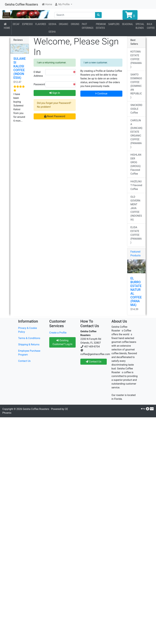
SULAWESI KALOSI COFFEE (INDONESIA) (19, 68)
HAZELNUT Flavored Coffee (136, 185)
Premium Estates (101, 26)
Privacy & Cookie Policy (27, 330)
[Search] (74, 15)
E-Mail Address (38, 74)
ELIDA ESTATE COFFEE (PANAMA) (136, 235)
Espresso (27, 24)
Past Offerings (87, 26)
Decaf (16, 24)
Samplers (114, 24)
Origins (75, 24)
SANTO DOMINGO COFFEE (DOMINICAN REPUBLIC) (136, 86)
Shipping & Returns (28, 344)
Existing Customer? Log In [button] (62, 342)
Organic (63, 24)
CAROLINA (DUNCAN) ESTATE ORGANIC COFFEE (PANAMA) (136, 133)
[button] (63, 4)
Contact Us (24, 360)
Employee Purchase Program (29, 352)
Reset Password (54, 116)
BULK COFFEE (151, 26)
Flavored (40, 24)
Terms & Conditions (29, 338)
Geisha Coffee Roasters (21, 4)
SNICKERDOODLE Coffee (136, 109)
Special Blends (140, 26)
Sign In (54, 92)
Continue (101, 93)
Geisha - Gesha (52, 28)
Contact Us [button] (93, 361)
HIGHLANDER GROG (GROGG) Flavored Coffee (135, 164)
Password (38, 84)
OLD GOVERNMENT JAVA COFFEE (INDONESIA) (136, 208)
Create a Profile (57, 332)
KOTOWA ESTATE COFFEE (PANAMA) (136, 59)
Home (7, 26)
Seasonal (127, 24)
